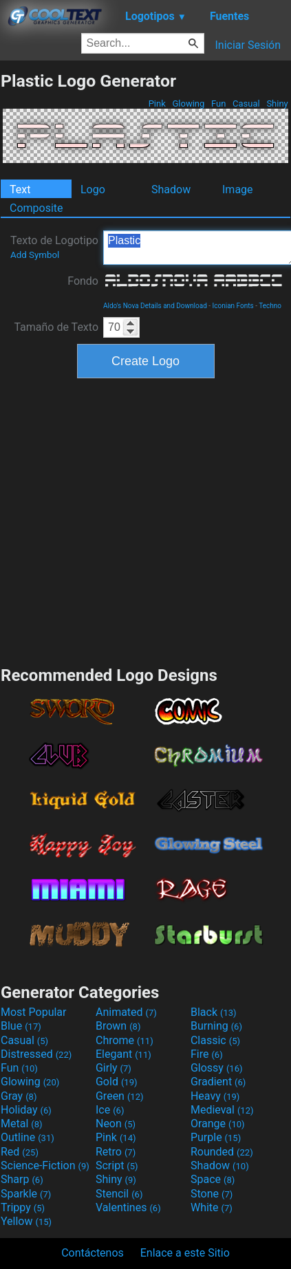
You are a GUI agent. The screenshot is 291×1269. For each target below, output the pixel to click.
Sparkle (26, 1193)
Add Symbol (34, 255)
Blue (21, 1025)
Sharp (22, 1179)
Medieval (222, 1109)
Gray (18, 1096)
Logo (92, 189)
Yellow (26, 1221)
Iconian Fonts (233, 306)
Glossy (217, 1067)
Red (20, 1151)
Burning (216, 1025)
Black (214, 1012)
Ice (110, 1109)
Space (213, 1179)
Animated (126, 1012)
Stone (212, 1193)
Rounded (222, 1151)
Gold (117, 1081)
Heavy (215, 1096)
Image (237, 189)
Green (120, 1096)
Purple (216, 1137)
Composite (36, 208)
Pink (157, 103)
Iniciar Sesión (248, 45)
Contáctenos (92, 1252)
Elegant (123, 1054)
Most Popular (34, 1012)
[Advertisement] (129, 520)
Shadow (171, 189)
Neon (116, 1123)
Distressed (36, 1054)
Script (117, 1165)
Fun (218, 103)
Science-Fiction (45, 1165)
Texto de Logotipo (54, 247)
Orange (218, 1123)
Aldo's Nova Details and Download (155, 306)
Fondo (82, 281)
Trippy (23, 1207)
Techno (270, 306)
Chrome (124, 1040)
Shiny (277, 103)
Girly (113, 1067)
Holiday (26, 1109)
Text (20, 189)
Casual (246, 103)
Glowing (188, 103)
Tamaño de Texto (56, 327)
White (212, 1207)
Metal (22, 1123)
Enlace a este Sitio (185, 1252)
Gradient (218, 1081)
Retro (116, 1151)
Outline (27, 1137)
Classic (215, 1040)
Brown (118, 1025)
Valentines (128, 1207)
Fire (207, 1054)
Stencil (119, 1193)
